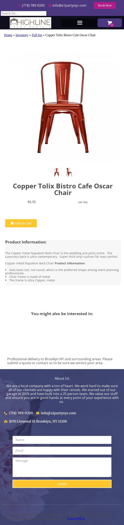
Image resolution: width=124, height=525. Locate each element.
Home (8, 35)
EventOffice (76, 519)
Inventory (22, 35)
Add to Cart (21, 223)
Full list (37, 35)
